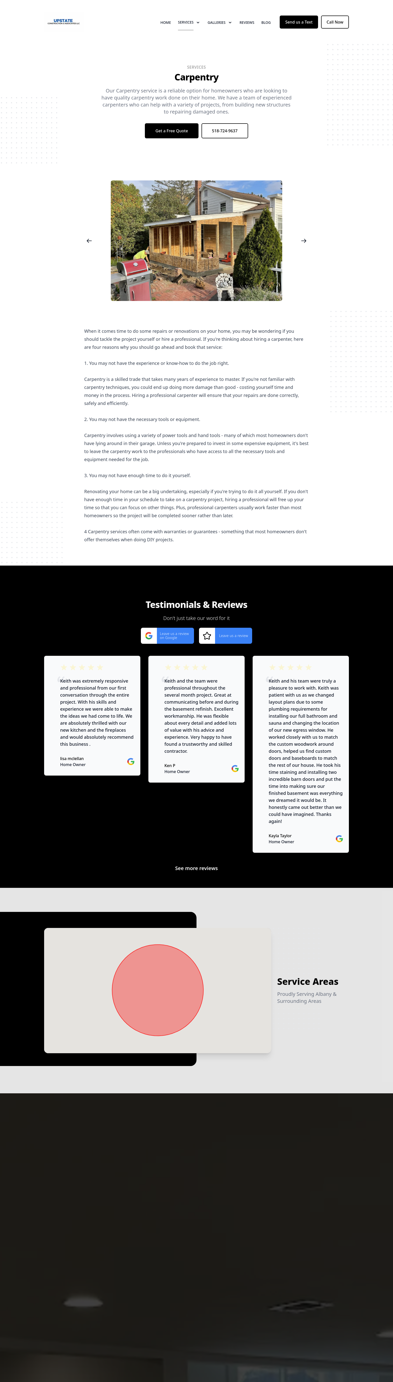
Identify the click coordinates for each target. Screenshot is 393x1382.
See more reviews (196, 868)
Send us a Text (299, 22)
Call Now (335, 22)
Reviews (247, 22)
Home (165, 22)
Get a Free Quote (171, 131)
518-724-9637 (225, 131)
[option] (196, 240)
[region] (196, 240)
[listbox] (196, 240)
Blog (266, 22)
